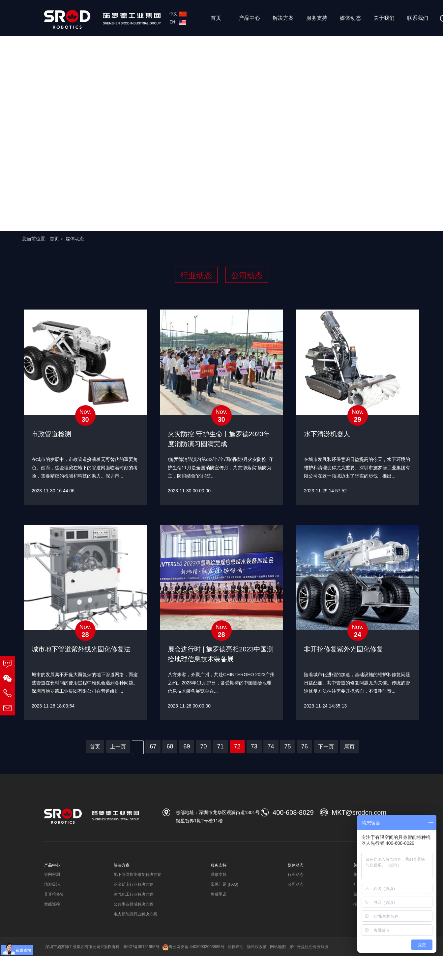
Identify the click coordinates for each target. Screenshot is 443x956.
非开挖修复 (54, 894)
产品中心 (249, 18)
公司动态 (247, 275)
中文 (178, 14)
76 (304, 746)
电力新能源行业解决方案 (135, 914)
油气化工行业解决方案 (133, 894)
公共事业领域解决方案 (133, 904)
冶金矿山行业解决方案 (133, 884)
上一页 (118, 746)
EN (177, 22)
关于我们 (384, 18)
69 (186, 746)
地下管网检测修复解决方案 (137, 874)
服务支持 (316, 18)
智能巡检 (52, 904)
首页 (216, 18)
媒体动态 (350, 18)
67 (153, 746)
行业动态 (196, 275)
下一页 (326, 746)
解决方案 (283, 18)
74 (271, 746)
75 (287, 746)
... (137, 747)
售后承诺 (218, 894)
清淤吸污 (52, 884)
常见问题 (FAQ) (224, 884)
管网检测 (52, 874)
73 (254, 746)
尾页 (349, 746)
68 (169, 746)
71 (220, 746)
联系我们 (417, 18)
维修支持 (218, 874)
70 (203, 746)
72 (237, 746)
